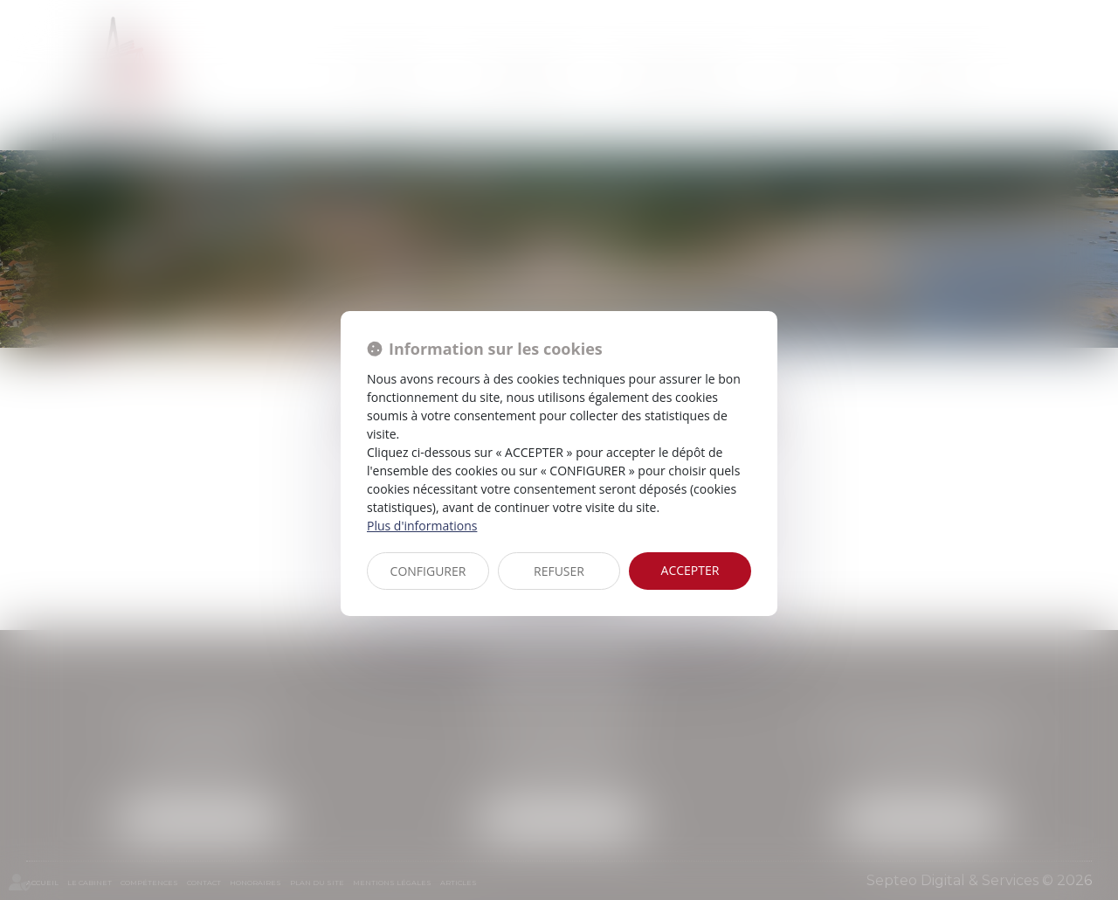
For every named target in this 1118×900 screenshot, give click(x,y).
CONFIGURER (428, 571)
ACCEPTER (690, 570)
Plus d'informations (422, 525)
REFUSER (559, 571)
